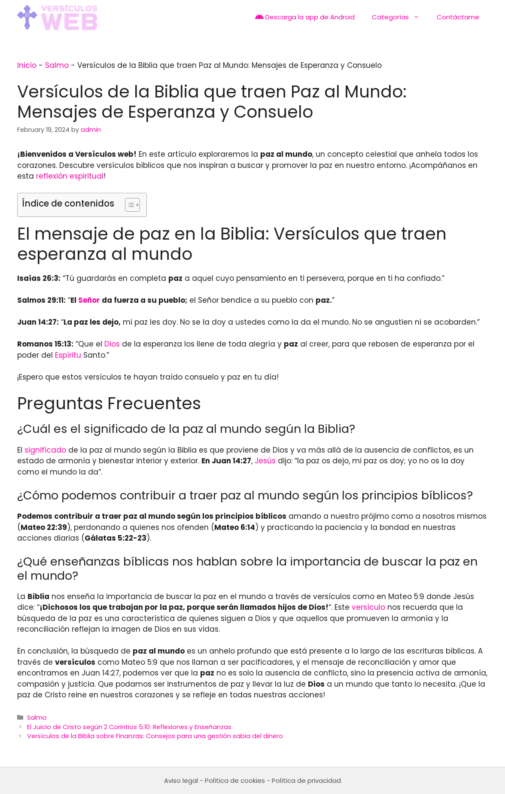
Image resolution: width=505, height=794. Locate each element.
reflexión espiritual (69, 176)
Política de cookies (235, 780)
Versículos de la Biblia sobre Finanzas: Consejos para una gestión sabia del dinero (155, 736)
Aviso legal (181, 780)
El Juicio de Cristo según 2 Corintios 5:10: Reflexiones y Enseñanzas (129, 727)
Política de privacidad (306, 780)
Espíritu (68, 355)
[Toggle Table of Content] (128, 205)
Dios (112, 344)
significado (45, 450)
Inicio (27, 65)
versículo (368, 607)
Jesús (265, 461)
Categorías (400, 17)
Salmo (57, 65)
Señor (89, 300)
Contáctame (458, 16)
